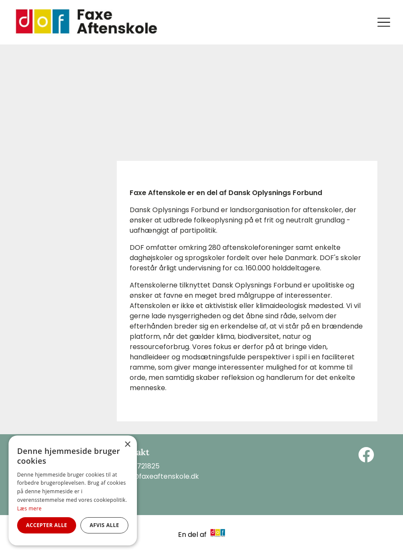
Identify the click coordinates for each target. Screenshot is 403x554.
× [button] (127, 444)
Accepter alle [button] (46, 525)
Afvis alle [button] (104, 525)
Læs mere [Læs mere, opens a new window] (29, 508)
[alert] (73, 490)
